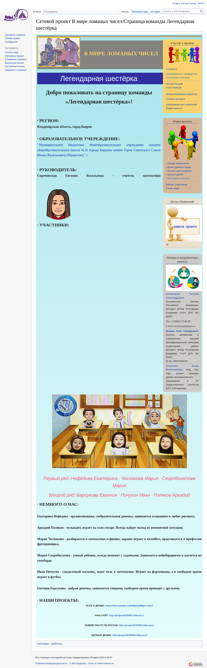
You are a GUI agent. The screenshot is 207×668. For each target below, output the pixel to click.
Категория (43, 643)
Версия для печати (14, 63)
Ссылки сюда (11, 52)
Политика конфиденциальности (51, 663)
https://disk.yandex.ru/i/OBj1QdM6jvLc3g (128, 605)
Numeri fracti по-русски (179, 171)
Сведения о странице (15, 70)
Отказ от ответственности (101, 663)
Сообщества (11, 42)
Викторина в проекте (178, 178)
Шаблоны (56, 643)
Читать (125, 11)
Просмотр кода (140, 11)
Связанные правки (14, 56)
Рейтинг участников (176, 184)
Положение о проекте (177, 77)
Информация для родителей (181, 104)
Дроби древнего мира (179, 167)
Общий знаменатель (178, 163)
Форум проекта (174, 108)
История (155, 11)
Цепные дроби (175, 174)
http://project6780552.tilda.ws (125, 615)
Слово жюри (172, 188)
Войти (201, 3)
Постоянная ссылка (14, 66)
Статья (37, 11)
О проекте (171, 69)
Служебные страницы (16, 59)
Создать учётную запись (184, 3)
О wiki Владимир (77, 663)
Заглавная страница (15, 35)
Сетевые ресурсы (175, 99)
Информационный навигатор (181, 94)
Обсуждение (50, 11)
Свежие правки (12, 38)
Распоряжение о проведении (181, 74)
